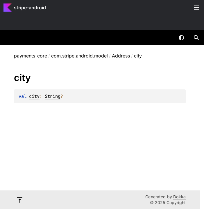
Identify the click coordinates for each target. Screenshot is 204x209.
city (34, 96)
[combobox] (166, 37)
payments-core (30, 56)
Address (121, 56)
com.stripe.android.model (79, 56)
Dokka (179, 196)
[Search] (196, 37)
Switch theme (181, 37)
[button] (196, 37)
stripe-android (30, 7)
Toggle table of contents (196, 7)
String (52, 96)
